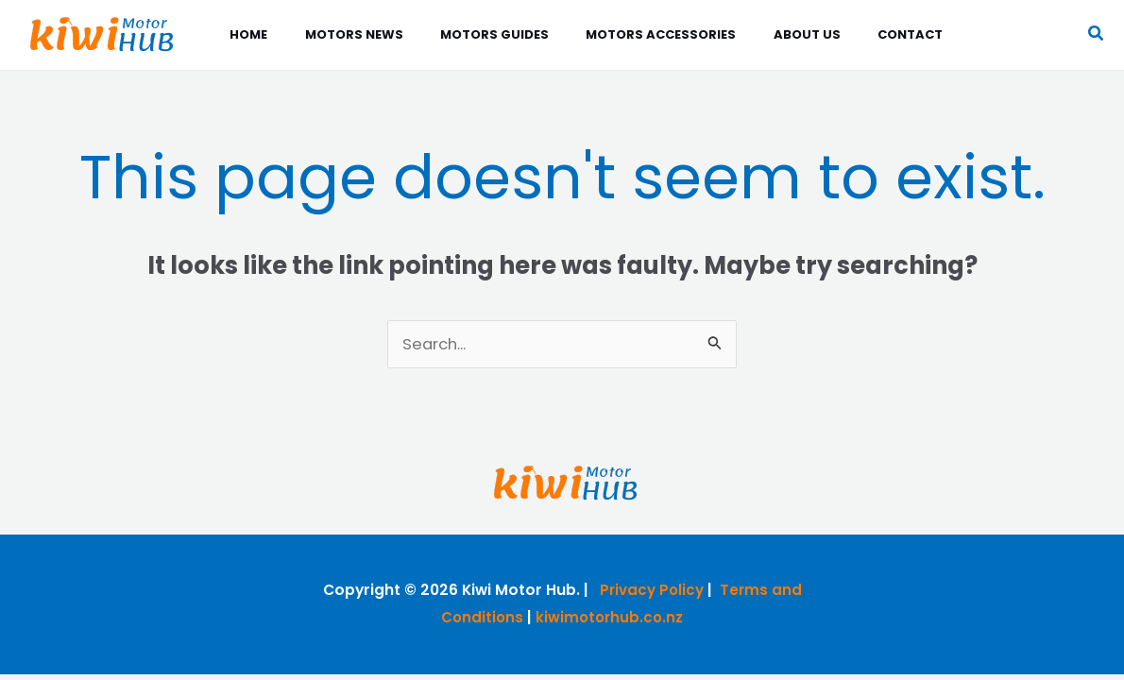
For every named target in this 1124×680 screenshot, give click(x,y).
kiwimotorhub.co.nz (610, 618)
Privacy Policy (651, 591)
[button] (1096, 35)
